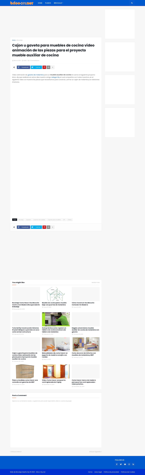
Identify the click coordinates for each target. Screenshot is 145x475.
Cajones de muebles (39, 219)
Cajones (28, 219)
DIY (64, 219)
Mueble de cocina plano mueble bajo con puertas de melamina (54, 304)
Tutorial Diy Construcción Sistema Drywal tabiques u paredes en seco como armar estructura (25, 330)
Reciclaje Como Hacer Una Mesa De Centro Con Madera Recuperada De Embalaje (26, 305)
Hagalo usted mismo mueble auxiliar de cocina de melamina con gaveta (85, 330)
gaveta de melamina (36, 75)
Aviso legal (98, 472)
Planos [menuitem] (48, 3)
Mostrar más (96, 282)
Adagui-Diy (55, 77)
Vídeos (70, 219)
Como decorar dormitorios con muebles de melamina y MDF (84, 354)
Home (90, 472)
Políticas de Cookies (128, 472)
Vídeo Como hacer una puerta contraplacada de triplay (53, 381)
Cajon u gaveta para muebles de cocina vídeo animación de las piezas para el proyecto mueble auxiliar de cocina (24, 356)
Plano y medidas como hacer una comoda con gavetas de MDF (25, 381)
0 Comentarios (34, 60)
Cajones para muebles (54, 219)
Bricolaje (20, 40)
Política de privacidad (111, 472)
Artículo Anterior (16, 452)
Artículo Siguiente (95, 452)
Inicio (14, 40)
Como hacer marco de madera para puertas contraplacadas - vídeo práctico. (84, 382)
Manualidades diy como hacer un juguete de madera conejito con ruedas (55, 355)
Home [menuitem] (40, 3)
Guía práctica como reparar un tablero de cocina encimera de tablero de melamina (54, 330)
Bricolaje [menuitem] (58, 3)
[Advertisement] (56, 23)
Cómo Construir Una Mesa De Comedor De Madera (83, 304)
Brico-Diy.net (40, 472)
